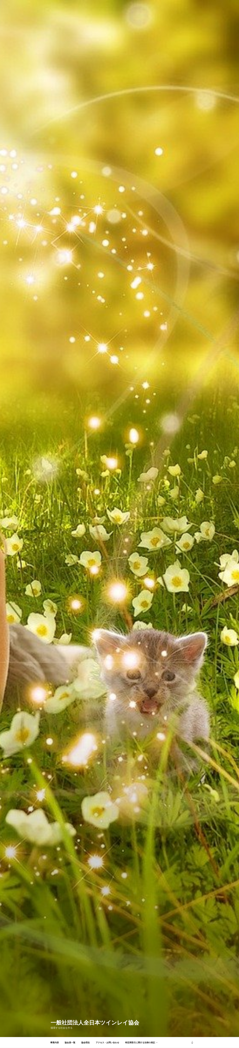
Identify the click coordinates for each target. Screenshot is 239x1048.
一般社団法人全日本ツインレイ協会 (95, 1023)
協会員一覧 (70, 1042)
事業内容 (54, 1042)
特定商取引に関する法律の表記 (141, 1042)
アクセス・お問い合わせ (107, 1042)
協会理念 (85, 1042)
